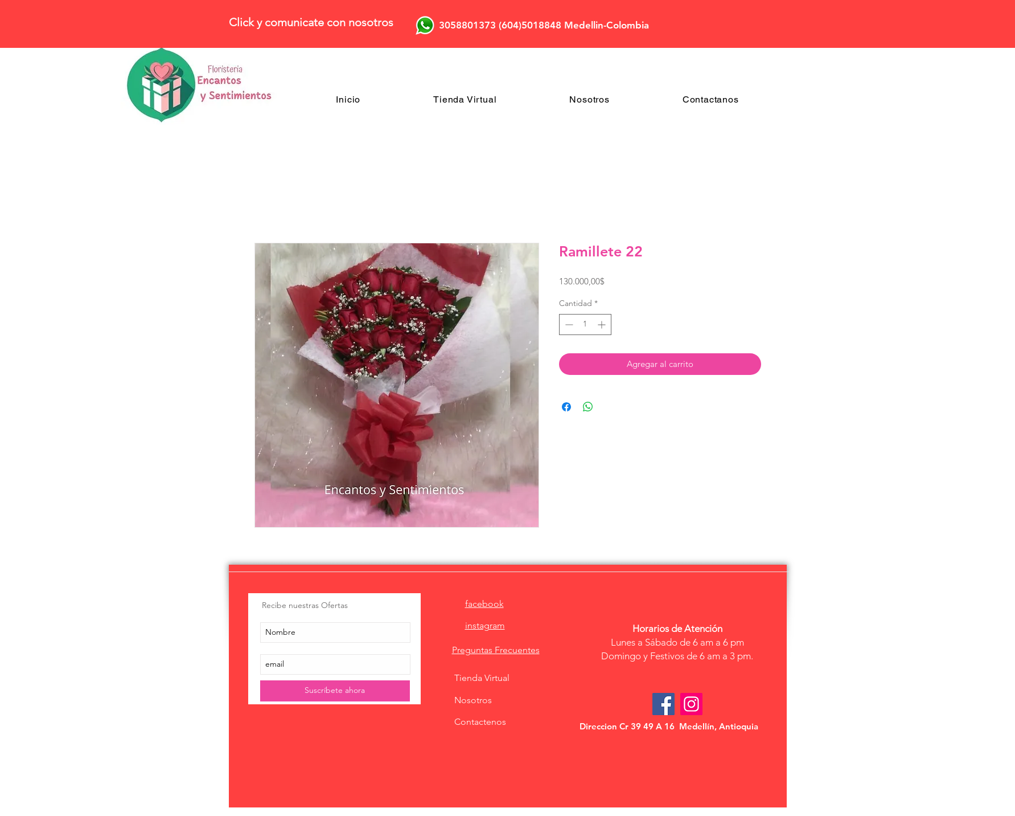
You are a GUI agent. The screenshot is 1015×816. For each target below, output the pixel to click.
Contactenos (480, 721)
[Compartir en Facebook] (566, 407)
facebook (484, 603)
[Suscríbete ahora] (335, 690)
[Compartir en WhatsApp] (588, 407)
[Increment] (602, 324)
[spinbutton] (585, 324)
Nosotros (473, 700)
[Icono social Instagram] (691, 704)
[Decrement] (568, 324)
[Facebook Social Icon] (663, 704)
